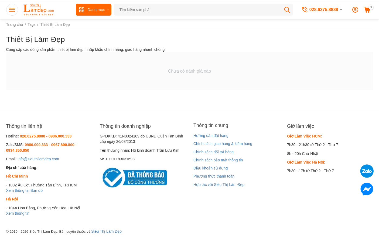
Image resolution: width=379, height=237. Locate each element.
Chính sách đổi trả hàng (213, 152)
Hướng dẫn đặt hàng (210, 135)
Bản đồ (36, 190)
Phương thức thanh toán (213, 176)
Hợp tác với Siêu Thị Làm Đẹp (218, 184)
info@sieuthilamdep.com (38, 159)
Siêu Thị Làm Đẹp (106, 231)
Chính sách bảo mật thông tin (218, 160)
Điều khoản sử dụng (210, 168)
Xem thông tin (17, 190)
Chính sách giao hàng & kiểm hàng (222, 144)
